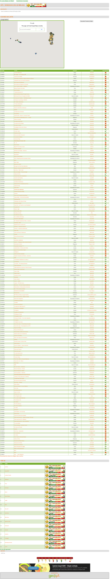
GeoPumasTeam (92, 419)
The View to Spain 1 (18, 405)
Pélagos (15, 339)
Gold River (92, 255)
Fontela (15, 234)
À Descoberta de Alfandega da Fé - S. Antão (22, 117)
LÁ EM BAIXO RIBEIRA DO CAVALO (21, 259)
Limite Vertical (16, 279)
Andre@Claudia (92, 431)
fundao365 (92, 129)
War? (15, 450)
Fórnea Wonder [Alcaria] (18, 236)
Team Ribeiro (91, 290)
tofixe (92, 90)
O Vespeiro (16, 320)
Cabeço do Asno (17, 173)
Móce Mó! (92, 308)
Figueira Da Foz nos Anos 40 (19, 224)
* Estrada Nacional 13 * (18, 92)
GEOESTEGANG (91, 168)
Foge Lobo (16, 230)
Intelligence (16, 251)
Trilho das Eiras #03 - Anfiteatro (20, 419)
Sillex (92, 425)
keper (92, 316)
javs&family (92, 415)
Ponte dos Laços (17, 351)
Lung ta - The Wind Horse (19, 283)
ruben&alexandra (92, 347)
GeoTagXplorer (92, 263)
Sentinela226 (91, 76)
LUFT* (6, 546)
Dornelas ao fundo (17, 212)
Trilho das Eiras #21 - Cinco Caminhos (21, 421)
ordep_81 (92, 156)
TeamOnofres (91, 207)
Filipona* (92, 88)
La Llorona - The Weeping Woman (20, 263)
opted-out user (7, 521)
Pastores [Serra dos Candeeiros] (20, 333)
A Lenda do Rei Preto (18, 121)
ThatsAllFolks (91, 411)
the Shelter (16, 401)
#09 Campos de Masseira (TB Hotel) (21, 84)
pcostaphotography (91, 160)
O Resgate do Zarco (18, 316)
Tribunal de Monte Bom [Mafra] (20, 415)
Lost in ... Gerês (17, 281)
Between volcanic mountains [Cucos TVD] (22, 168)
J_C (92, 436)
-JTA (92, 199)
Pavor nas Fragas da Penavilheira (20, 337)
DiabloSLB (92, 273)
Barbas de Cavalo (17, 164)
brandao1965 (91, 320)
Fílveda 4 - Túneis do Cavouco (20, 226)
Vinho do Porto (17, 438)
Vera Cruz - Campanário (18, 431)
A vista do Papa (17, 138)
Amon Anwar (16, 144)
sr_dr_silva (92, 105)
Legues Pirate (16, 273)
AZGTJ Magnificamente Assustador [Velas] (22, 158)
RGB (15, 364)
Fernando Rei (91, 230)
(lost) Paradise (17, 90)
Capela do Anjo (17, 185)
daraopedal (92, 296)
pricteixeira (92, 131)
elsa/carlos (92, 123)
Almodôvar (92, 345)
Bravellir (91, 154)
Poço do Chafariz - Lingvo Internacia (21, 345)
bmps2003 (92, 140)
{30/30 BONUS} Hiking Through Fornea (21, 94)
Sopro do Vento (17, 392)
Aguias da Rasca (92, 253)
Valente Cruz (91, 109)
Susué (92, 185)
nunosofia (92, 362)
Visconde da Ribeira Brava (19, 440)
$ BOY (92, 257)
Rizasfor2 (92, 240)
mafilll (92, 288)
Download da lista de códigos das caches (11, 456)
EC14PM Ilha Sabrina (18, 214)
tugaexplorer (91, 82)
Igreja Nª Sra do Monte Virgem (20, 249)
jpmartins (92, 382)
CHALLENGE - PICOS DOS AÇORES (21, 197)
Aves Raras (16, 154)
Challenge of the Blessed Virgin (20, 201)
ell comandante (92, 407)
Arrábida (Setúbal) (17, 148)
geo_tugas (92, 203)
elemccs (91, 164)
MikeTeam (7, 517)
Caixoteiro (92, 349)
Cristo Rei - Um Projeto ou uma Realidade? (22, 205)
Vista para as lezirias (18, 442)
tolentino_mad (91, 378)
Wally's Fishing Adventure (19, 448)
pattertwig (92, 327)
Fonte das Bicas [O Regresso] (20, 232)
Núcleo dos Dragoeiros (18, 298)
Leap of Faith (16, 271)
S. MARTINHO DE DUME (19, 378)
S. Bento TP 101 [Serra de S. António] (21, 376)
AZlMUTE (92, 78)
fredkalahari (92, 372)
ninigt (92, 107)
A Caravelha (16, 113)
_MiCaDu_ (92, 417)
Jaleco (92, 440)
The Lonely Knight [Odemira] (19, 397)
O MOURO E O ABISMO (19, 308)
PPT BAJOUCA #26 (18, 355)
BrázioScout (91, 170)
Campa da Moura (17, 179)
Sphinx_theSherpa (91, 335)
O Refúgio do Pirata (18, 314)
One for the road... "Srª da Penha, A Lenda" (22, 323)
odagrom (91, 113)
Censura (15, 193)
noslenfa (91, 195)
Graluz (92, 292)
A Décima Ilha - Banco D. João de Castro (22, 115)
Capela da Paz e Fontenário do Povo (21, 183)
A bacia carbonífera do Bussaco (20, 107)
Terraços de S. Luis (17, 394)
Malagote (92, 374)
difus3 (6, 492)
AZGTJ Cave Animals (18, 156)
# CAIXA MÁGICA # (18, 72)
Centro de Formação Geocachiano (20, 195)
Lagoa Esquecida (17, 265)
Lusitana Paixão (92, 236)
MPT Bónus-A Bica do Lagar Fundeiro (21, 294)
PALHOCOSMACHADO (91, 197)
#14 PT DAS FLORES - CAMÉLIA (20, 86)
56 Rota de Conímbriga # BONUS (20, 99)
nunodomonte (91, 193)
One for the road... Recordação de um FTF (22, 325)
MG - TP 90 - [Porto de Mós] (19, 288)
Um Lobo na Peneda (18, 427)
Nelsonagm (92, 173)
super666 (92, 121)
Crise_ (92, 144)
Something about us (18, 390)
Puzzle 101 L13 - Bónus (18, 360)
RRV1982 (92, 275)
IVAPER (91, 265)
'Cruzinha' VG (16, 207)
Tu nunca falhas (17, 423)
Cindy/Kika (92, 183)
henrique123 (91, 251)
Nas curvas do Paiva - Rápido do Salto (21, 296)
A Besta (15, 109)
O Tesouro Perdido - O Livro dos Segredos (22, 318)
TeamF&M (92, 218)
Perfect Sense (17, 343)
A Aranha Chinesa (17, 105)
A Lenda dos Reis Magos (19, 123)
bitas (6, 504)
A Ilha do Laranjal (17, 119)
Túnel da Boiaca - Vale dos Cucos (20, 425)
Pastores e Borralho (18, 335)
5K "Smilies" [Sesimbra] (18, 101)
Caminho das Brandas (18, 177)
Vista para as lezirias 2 (18, 444)
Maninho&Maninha (91, 357)
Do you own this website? (25, 29)
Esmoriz (91, 158)
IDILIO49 (92, 119)
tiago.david (92, 226)
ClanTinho (7, 513)
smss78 (91, 454)
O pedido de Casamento (18, 312)
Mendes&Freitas (92, 298)
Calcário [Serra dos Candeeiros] (20, 175)
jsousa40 (92, 405)
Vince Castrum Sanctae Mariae (20, 436)
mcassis (91, 115)
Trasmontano (91, 117)
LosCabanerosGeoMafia (91, 310)
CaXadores (92, 222)
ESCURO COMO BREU (18, 218)
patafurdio (92, 125)
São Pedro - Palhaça (18, 382)
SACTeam (92, 283)
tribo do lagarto (92, 403)
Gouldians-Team (92, 181)
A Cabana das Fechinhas (19, 111)
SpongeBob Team (91, 205)
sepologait (92, 442)
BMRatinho (92, 166)
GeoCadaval (91, 136)
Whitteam (7, 479)
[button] (18, 41)
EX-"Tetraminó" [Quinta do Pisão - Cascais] (22, 220)
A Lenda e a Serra (17, 125)
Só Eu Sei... (16, 388)
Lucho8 (91, 111)
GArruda (91, 187)
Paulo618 (92, 72)
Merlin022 (92, 261)
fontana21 (7, 525)
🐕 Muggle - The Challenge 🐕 (20, 74)
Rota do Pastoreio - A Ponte (19, 368)
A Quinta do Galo (17, 133)
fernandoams (91, 384)
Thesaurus (16, 409)
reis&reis (92, 146)
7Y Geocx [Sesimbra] (18, 103)
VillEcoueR (92, 232)
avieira (92, 99)
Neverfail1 (92, 423)
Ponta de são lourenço (18, 347)
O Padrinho (16, 310)
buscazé (91, 386)
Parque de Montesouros (18, 329)
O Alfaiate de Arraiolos (18, 300)
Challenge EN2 (17, 199)
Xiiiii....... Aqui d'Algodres (18, 454)
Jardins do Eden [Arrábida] (19, 253)
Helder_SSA (91, 94)
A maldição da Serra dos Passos (20, 127)
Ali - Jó (15, 142)
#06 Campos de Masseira (19, 82)
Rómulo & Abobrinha (92, 133)
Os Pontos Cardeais (92, 224)
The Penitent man (17, 399)
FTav (6, 483)
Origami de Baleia (17, 327)
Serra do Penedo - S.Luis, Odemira (21, 386)
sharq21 (6, 529)
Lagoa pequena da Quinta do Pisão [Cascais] (22, 267)
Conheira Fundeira (17, 203)
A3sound (91, 96)
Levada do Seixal (17, 275)
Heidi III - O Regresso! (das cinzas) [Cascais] (22, 242)
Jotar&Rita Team (92, 86)
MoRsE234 (92, 421)
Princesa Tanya (17, 357)
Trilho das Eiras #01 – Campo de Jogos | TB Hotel (23, 417)
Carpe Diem (16, 187)
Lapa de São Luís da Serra (19, 269)
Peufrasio (7, 487)
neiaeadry (92, 74)
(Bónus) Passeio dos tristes (19, 88)
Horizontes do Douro (18, 244)
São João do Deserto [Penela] (20, 380)
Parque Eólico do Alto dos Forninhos (21, 331)
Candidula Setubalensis (18, 181)
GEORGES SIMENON (18, 240)
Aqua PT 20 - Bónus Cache (19, 146)
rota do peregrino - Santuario (19, 372)
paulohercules (92, 101)
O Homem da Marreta (18, 304)
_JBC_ (91, 212)
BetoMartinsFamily (8, 542)
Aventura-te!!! (16, 152)
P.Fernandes (91, 314)
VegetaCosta (91, 368)
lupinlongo (92, 271)
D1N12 (91, 201)
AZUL (15, 160)
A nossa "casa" (17, 131)
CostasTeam (91, 189)
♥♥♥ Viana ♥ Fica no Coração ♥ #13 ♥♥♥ (22, 96)
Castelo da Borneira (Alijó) (19, 191)
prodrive (6, 466)
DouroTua (92, 127)
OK (41, 29)
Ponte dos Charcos (17, 349)
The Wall (15, 407)
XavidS (91, 138)
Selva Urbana (16, 384)
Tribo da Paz (16, 413)
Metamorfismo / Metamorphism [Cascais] (22, 286)
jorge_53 (91, 80)
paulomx (91, 343)
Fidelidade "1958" (17, 222)
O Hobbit (15, 302)
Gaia (15, 238)
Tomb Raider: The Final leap (19, 411)
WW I (15, 452)
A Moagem (16, 129)
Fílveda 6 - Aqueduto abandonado (20, 228)
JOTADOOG (91, 413)
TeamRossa (92, 152)
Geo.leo (91, 249)
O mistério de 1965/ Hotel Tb (19, 306)
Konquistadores (92, 318)
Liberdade (16, 277)
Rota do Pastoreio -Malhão (19, 370)
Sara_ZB (6, 508)
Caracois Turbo (92, 351)
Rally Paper (16, 362)
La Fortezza (16, 261)
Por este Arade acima (18, 353)
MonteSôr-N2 (16, 292)
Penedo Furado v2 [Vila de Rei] (20, 341)
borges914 (92, 179)
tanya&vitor (92, 312)
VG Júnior (16, 434)
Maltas (92, 388)
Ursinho (15, 429)
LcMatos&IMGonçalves (91, 294)
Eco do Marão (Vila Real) (19, 216)
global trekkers (92, 353)
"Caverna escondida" (18, 76)
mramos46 (92, 331)
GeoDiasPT (92, 355)
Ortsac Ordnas (92, 162)
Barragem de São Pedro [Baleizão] (20, 166)
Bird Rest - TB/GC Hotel (18, 170)
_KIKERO (92, 150)
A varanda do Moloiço (18, 136)
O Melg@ (20, 5)
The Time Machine (17, 403)
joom (92, 302)
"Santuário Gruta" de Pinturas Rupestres (22, 80)
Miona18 (91, 339)
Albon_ (91, 148)
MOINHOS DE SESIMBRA (19, 290)
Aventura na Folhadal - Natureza (20, 150)
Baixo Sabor (16, 162)
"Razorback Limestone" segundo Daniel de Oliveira (24, 78)
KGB (15, 257)
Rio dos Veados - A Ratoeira (19, 366)
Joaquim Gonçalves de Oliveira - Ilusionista (22, 255)
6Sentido (91, 401)
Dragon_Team (91, 234)
